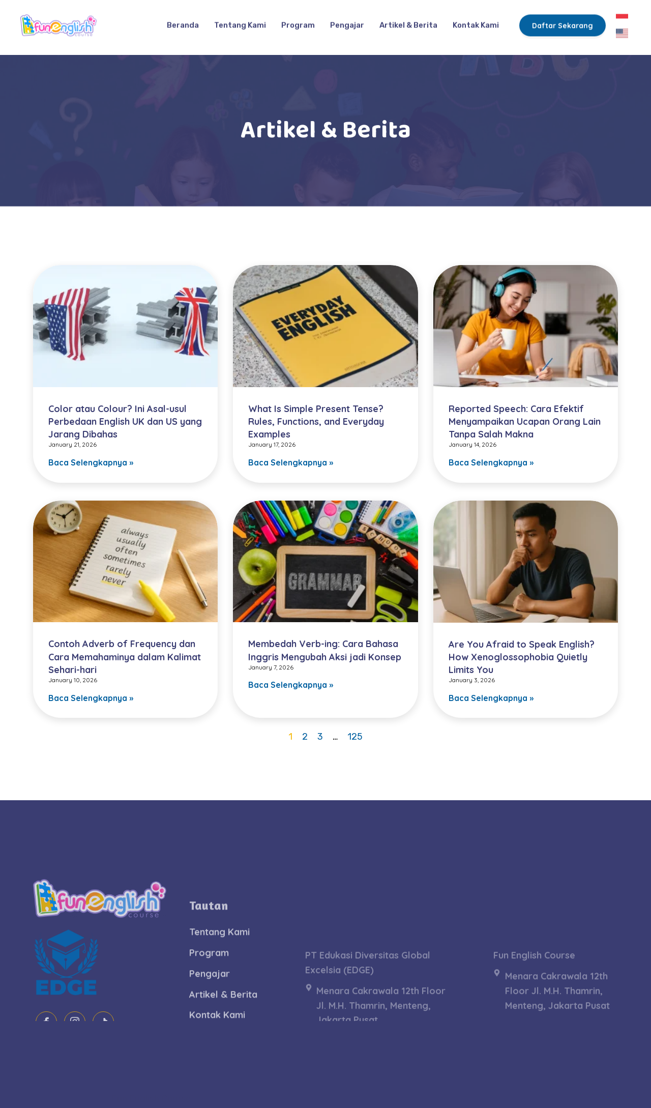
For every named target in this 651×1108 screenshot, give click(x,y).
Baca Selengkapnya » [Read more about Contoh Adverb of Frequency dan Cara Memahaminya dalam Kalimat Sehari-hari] (90, 698)
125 (355, 736)
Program (298, 19)
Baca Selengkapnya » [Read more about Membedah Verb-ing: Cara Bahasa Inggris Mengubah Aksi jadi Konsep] (290, 685)
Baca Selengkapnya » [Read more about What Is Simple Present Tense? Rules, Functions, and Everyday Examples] (290, 462)
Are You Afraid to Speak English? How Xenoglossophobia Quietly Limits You (522, 657)
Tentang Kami (240, 19)
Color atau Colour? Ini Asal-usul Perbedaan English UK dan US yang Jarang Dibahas (125, 421)
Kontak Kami (476, 19)
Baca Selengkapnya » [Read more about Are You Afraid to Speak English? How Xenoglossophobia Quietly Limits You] (491, 698)
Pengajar (347, 19)
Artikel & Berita (408, 19)
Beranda (183, 19)
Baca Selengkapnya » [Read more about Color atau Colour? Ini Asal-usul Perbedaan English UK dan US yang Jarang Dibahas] (90, 462)
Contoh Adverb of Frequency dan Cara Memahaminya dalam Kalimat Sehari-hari (124, 656)
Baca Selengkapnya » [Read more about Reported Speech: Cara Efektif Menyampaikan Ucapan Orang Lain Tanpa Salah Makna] (491, 462)
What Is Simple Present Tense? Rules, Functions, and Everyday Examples (316, 421)
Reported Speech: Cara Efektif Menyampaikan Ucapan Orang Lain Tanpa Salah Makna (525, 421)
